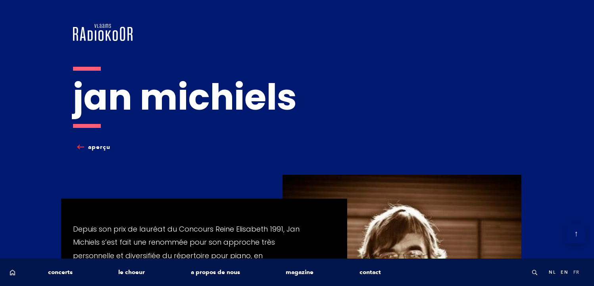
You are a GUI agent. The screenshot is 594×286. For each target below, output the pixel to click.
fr (576, 272)
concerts (60, 272)
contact (370, 272)
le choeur (131, 272)
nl (552, 272)
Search (534, 272)
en (564, 272)
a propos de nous (215, 272)
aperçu (99, 147)
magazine (299, 272)
